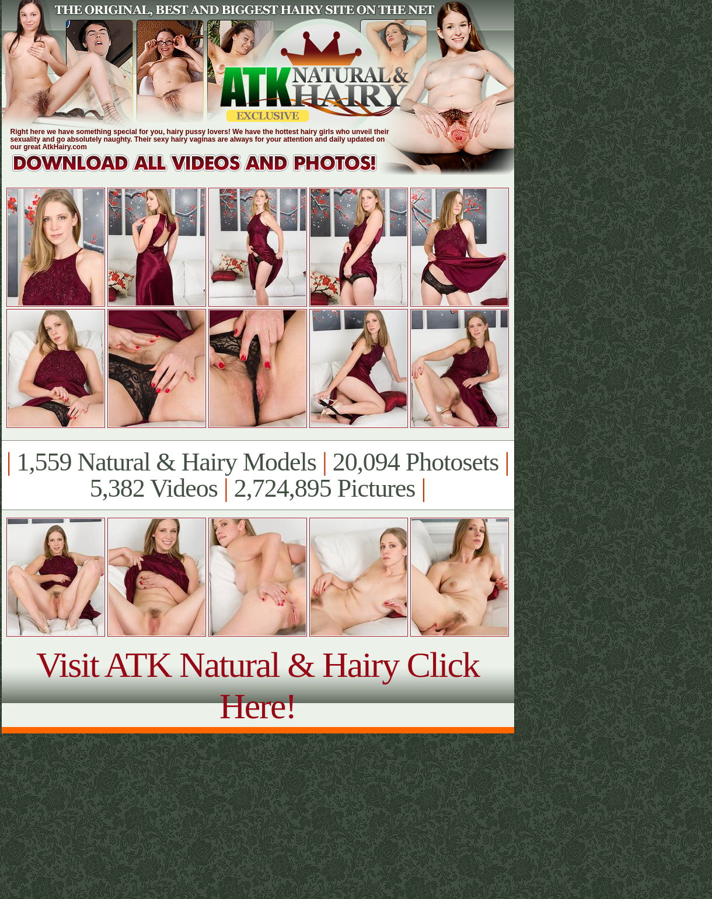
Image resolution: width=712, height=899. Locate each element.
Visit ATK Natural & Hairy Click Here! (257, 685)
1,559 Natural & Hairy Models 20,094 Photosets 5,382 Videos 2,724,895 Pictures (257, 475)
